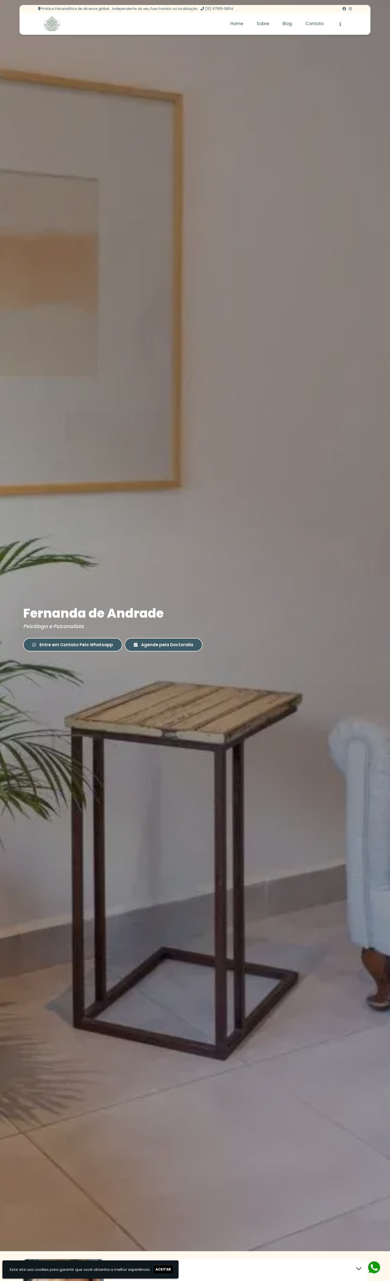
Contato (314, 24)
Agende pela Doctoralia (163, 645)
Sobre (263, 24)
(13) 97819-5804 (219, 8)
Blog (287, 24)
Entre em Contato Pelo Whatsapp (72, 645)
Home (236, 24)
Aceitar (163, 1269)
